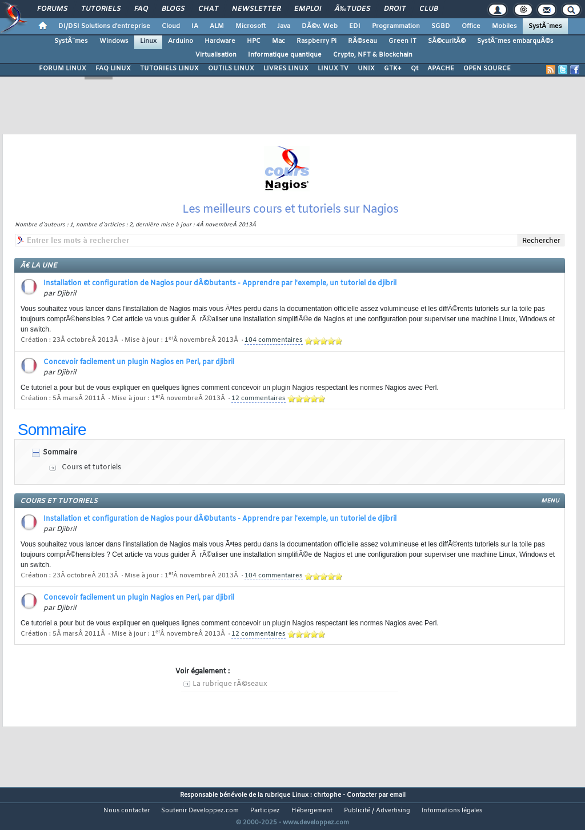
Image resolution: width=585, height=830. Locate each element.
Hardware (220, 41)
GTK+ (393, 69)
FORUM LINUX (62, 69)
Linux (148, 41)
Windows (114, 41)
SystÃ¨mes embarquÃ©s (515, 41)
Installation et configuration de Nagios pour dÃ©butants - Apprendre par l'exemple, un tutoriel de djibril (219, 297)
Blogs (173, 9)
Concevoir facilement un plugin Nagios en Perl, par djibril (138, 376)
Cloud (171, 26)
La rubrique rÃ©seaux (230, 698)
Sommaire (60, 467)
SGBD (440, 26)
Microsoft (250, 26)
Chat (208, 9)
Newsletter (256, 9)
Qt (414, 69)
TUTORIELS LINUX (169, 69)
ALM (217, 26)
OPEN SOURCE (487, 69)
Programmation (396, 26)
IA (194, 26)
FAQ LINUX (113, 69)
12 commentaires (258, 413)
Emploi (307, 9)
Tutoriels (101, 9)
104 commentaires (274, 354)
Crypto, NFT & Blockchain (372, 55)
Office (471, 26)
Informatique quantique (285, 55)
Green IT (402, 41)
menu (550, 515)
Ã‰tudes (352, 9)
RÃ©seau (362, 41)
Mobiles (504, 26)
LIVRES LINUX (285, 69)
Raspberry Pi (316, 41)
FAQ (141, 9)
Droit (395, 9)
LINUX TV (333, 69)
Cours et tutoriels (91, 481)
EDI (354, 26)
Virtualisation (216, 55)
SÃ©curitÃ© (447, 41)
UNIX (366, 69)
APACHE (440, 69)
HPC (254, 41)
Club (428, 9)
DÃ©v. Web (320, 26)
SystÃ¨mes (545, 26)
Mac (278, 41)
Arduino (180, 41)
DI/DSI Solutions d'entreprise (104, 26)
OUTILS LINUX (231, 69)
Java (283, 26)
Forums (52, 9)
